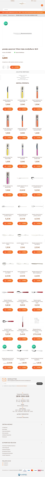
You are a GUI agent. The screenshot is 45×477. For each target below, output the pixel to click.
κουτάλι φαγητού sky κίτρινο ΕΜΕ (22, 101)
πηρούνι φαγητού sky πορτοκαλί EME (37, 101)
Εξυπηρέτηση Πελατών (6, 451)
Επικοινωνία (4, 436)
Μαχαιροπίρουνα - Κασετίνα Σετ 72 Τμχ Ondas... (37, 330)
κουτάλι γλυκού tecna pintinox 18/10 (22, 215)
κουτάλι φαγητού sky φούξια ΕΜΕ (8, 186)
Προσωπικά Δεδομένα (6, 431)
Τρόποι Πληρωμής (5, 447)
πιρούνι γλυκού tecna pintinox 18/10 (37, 215)
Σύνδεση (12, 0)
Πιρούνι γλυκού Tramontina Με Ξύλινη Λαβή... (37, 301)
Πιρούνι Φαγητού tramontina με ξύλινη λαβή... (8, 301)
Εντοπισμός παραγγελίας (23, 417)
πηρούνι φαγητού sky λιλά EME (22, 158)
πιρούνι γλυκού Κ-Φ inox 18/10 (8, 244)
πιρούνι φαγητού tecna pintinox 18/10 (7, 215)
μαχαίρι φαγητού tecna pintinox (22, 186)
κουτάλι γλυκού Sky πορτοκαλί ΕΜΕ (37, 129)
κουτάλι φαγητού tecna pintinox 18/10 (37, 186)
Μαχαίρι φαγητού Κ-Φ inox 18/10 (37, 244)
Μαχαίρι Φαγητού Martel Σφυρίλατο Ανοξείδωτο (8, 359)
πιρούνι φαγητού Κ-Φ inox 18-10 (22, 272)
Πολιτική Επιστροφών (6, 449)
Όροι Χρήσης (4, 429)
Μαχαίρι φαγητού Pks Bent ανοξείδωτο (37, 272)
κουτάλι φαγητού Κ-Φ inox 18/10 (8, 272)
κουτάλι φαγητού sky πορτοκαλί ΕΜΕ (8, 129)
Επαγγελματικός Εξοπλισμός (7, 453)
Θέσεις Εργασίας (5, 433)
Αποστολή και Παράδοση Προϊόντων (8, 445)
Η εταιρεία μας (4, 427)
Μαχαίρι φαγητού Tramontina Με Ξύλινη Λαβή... (22, 330)
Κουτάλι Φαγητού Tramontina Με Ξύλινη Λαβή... (22, 301)
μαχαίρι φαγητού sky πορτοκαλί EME (22, 129)
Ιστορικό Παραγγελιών (6, 455)
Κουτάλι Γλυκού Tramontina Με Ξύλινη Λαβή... (7, 330)
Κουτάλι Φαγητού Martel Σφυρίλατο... (37, 359)
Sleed (20, 470)
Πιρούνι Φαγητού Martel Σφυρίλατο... (22, 359)
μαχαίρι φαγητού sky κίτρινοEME (8, 101)
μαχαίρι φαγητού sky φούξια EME (37, 158)
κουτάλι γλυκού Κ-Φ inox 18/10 (22, 244)
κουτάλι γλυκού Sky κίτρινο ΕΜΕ (7, 158)
